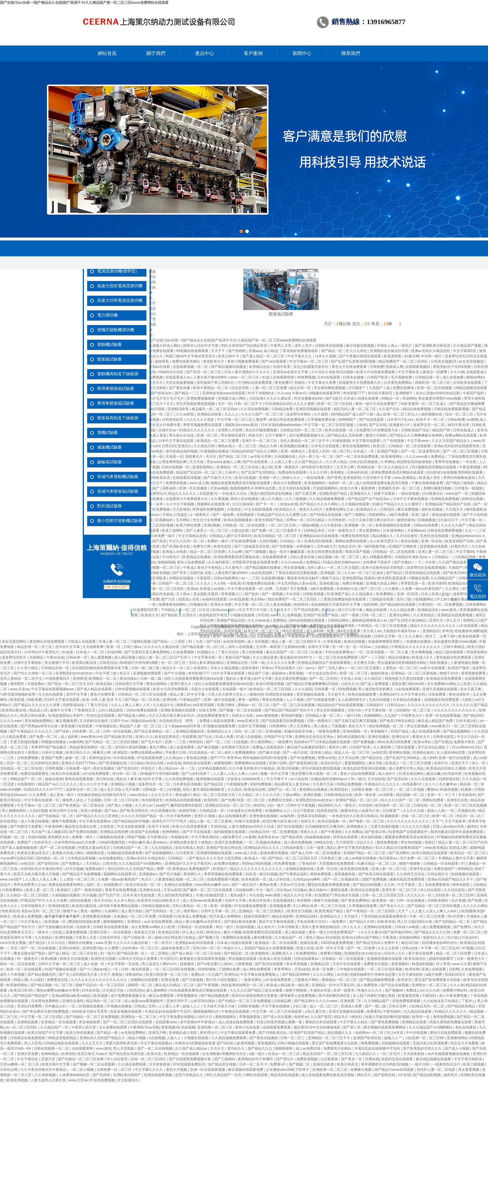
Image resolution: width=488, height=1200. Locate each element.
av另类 (342, 974)
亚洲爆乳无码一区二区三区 (399, 488)
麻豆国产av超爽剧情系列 (307, 747)
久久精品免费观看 (132, 1064)
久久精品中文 (164, 705)
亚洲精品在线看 (209, 414)
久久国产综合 (390, 409)
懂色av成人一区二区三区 (238, 446)
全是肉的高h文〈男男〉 (178, 721)
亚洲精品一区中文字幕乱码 (333, 985)
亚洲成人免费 (352, 1006)
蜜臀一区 (164, 869)
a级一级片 (257, 1054)
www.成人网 (199, 483)
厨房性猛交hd (100, 758)
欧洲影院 (121, 752)
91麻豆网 (411, 356)
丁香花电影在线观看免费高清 (384, 916)
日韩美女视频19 (444, 361)
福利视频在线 (432, 414)
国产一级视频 (273, 594)
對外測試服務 (109, 506)
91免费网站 (385, 594)
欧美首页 (405, 980)
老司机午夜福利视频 (131, 747)
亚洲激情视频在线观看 (215, 853)
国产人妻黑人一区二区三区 (207, 531)
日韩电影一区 (153, 789)
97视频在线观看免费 (219, 726)
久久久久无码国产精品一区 (142, 816)
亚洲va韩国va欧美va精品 (72, 996)
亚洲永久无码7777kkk (79, 763)
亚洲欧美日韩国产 (127, 1075)
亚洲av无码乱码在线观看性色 (457, 446)
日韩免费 (377, 367)
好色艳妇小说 (348, 589)
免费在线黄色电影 (355, 536)
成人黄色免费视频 (298, 842)
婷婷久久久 (292, 478)
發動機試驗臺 (109, 344)
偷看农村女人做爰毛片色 (360, 811)
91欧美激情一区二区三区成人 (424, 404)
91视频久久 (206, 652)
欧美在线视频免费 (362, 694)
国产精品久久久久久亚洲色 (97, 816)
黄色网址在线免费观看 (47, 641)
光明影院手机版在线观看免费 (255, 562)
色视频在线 (180, 837)
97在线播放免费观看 (250, 906)
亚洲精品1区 (320, 964)
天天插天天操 (113, 990)
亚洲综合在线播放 (178, 885)
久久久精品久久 (397, 467)
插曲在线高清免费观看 (407, 879)
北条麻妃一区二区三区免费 (135, 916)
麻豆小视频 (232, 932)
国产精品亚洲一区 (131, 953)
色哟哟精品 (50, 1054)
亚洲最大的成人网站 (165, 346)
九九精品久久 (366, 1054)
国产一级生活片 (244, 885)
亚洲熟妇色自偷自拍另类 (389, 351)
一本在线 (469, 462)
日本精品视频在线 (212, 768)
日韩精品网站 (339, 620)
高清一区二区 (17, 763)
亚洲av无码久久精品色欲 (431, 351)
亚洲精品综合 (428, 610)
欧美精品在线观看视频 (184, 800)
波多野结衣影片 (14, 657)
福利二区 (94, 885)
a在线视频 (157, 1038)
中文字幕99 (465, 552)
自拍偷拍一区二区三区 (414, 710)
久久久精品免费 (402, 610)
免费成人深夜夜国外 (268, 747)
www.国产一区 (458, 494)
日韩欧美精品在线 (338, 795)
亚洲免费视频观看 (201, 398)
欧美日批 (154, 1054)
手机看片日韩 (176, 752)
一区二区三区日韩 (282, 525)
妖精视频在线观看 (465, 874)
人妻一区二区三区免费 (270, 388)
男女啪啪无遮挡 (233, 435)
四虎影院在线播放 (279, 694)
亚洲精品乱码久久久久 (262, 848)
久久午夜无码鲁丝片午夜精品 (252, 768)
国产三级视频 (256, 552)
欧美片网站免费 (189, 525)
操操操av (279, 673)
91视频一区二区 (13, 837)
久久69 (219, 583)
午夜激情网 (54, 826)
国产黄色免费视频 (385, 1022)
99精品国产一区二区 (26, 779)
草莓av (267, 668)
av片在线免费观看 (158, 922)
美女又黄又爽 (471, 689)
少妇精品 (381, 647)
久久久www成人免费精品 (426, 457)
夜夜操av (180, 869)
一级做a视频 (308, 525)
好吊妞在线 (91, 990)
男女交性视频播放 (330, 710)
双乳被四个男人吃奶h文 (216, 383)
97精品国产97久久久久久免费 (44, 900)
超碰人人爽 (232, 462)
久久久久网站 (324, 974)
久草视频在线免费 (363, 906)
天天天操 (197, 462)
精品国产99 (441, 430)
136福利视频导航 (112, 842)
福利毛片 (451, 1075)
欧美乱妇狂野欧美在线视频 (364, 768)
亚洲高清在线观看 (318, 541)
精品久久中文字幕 (298, 895)
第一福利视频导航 (372, 546)
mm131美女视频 (13, 943)
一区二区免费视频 (448, 604)
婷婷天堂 (255, 435)
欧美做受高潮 (409, 996)
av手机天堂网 (261, 457)
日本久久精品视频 (224, 668)
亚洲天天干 (460, 763)
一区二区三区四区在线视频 (173, 969)
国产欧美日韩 (375, 832)
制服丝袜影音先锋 (298, 731)
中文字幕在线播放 (276, 1006)
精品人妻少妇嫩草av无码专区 (198, 922)
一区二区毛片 (162, 943)
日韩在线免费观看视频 (452, 409)
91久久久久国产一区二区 (401, 800)
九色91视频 (268, 541)
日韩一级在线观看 (135, 969)
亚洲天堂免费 (28, 1054)
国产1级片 (333, 398)
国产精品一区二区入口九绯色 (344, 351)
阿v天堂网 (456, 916)
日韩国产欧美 (378, 377)
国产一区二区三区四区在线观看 (128, 1022)
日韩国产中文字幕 (278, 737)
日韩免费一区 (325, 689)
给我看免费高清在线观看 (263, 932)
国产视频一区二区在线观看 (240, 710)
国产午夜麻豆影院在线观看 (360, 356)
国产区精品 (443, 742)
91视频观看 (389, 816)
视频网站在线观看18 (213, 504)
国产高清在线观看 (269, 964)
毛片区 (211, 457)
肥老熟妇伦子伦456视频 (452, 367)
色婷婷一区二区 (341, 483)
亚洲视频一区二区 (358, 525)
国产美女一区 (352, 1059)
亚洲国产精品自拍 (231, 620)
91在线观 (332, 937)
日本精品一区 (291, 541)
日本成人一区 (364, 451)
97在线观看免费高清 (189, 1064)
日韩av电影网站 (226, 578)
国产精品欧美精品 (461, 1006)
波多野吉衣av (268, 837)
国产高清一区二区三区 (204, 372)
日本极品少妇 (56, 1006)
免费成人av (415, 990)
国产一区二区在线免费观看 (357, 457)
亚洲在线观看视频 (158, 1075)
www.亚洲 (103, 943)
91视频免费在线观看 (259, 583)
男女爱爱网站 (370, 531)
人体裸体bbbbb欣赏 (75, 1075)
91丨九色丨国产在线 (204, 641)
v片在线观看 (468, 626)
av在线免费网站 (133, 1033)
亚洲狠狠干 (404, 393)
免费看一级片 (83, 837)
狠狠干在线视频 (326, 900)
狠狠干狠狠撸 (410, 863)
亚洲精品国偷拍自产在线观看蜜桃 (324, 663)
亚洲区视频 (312, 795)
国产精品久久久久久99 (433, 932)
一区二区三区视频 (410, 789)
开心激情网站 (262, 742)
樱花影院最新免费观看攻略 (329, 885)
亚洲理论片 (157, 494)
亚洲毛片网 (157, 1033)
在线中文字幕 (319, 647)
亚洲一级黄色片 (293, 451)
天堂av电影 (219, 488)
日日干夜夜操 (304, 811)
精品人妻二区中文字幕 (188, 694)
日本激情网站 (394, 531)
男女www (214, 462)
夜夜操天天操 (145, 932)
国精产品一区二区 (282, 789)
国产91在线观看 (372, 420)
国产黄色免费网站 (355, 900)
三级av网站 (292, 795)
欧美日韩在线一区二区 (144, 885)
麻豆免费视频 (408, 509)
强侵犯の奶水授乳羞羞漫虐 (385, 578)
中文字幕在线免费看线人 (260, 974)
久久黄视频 (219, 499)
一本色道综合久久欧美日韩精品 (353, 816)
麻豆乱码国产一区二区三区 (287, 652)
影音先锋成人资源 (189, 848)
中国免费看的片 (58, 678)
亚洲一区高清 (408, 594)
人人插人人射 (282, 462)
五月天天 (156, 383)
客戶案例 (253, 53)
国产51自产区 (110, 895)
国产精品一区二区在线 (142, 700)
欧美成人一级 (255, 858)
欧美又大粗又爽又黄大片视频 (36, 874)
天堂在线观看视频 (180, 383)
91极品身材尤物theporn (342, 562)
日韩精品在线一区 (55, 668)
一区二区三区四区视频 (385, 969)
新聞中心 (302, 53)
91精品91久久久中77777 (44, 789)
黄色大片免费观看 (287, 483)
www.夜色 (449, 610)
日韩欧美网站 (438, 900)
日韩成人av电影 (408, 927)
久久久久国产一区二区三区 (262, 414)
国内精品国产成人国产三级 (352, 414)
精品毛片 (341, 1017)
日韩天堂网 (398, 1006)
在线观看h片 (413, 784)
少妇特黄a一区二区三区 (140, 948)
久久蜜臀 (111, 948)
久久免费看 (38, 795)
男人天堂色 (33, 1043)
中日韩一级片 (432, 356)
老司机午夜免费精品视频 (119, 906)
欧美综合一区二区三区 (468, 853)
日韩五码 (169, 446)
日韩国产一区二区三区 (176, 583)
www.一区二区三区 (245, 377)
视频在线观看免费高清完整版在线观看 (240, 483)
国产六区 (168, 599)
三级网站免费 (230, 969)
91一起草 (156, 504)
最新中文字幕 (61, 710)
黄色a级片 (183, 795)
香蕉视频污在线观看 (77, 726)
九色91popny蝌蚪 (307, 879)
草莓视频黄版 (250, 1017)
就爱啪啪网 (223, 763)
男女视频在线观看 (242, 959)
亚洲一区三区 (208, 435)
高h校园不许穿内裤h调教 (139, 663)
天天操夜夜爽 (93, 647)
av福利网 (287, 816)
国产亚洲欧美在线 (176, 546)
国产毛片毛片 (152, 742)
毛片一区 (225, 404)
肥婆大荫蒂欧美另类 (122, 1043)
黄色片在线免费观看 (446, 1033)
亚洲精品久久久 (219, 731)
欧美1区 (379, 446)
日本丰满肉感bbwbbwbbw (281, 425)
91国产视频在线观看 (61, 969)
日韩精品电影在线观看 (61, 1043)
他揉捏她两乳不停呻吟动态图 (253, 488)
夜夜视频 (296, 673)
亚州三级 (403, 599)
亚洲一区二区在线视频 (435, 388)
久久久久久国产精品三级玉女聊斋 (256, 990)
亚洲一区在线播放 (193, 488)
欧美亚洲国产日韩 (459, 541)
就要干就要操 (385, 494)
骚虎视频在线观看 (210, 779)
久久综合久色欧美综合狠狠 (332, 372)
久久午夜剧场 (331, 525)
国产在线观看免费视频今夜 (190, 1059)
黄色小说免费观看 (191, 562)
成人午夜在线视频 (35, 821)
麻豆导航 (376, 763)
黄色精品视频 (197, 758)
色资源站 (200, 668)
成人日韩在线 (280, 879)
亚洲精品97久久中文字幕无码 (402, 694)
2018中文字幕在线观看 (62, 700)
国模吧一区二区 (140, 985)
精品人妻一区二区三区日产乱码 (462, 842)
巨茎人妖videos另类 (449, 826)
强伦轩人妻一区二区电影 (436, 1070)
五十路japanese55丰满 (182, 726)
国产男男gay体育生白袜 (40, 726)
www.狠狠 (273, 895)
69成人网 (20, 980)
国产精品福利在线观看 (398, 604)
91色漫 (68, 652)
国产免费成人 (73, 863)
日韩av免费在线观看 (142, 710)
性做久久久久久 (370, 990)
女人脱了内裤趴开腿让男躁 (374, 996)
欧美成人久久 (423, 657)
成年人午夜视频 (13, 974)
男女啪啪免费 (90, 1022)
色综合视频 (410, 541)
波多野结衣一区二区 (154, 784)
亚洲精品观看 (28, 1022)
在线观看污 (208, 494)
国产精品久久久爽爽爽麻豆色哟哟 (416, 435)
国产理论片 (285, 1059)
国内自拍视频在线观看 (308, 620)
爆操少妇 (162, 937)
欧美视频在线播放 (294, 446)
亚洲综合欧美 (324, 1064)
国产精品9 (37, 943)
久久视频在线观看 (355, 504)
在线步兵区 (347, 546)
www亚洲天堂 (248, 721)
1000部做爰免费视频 (337, 943)
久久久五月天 (162, 795)
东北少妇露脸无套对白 (311, 367)
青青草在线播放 (447, 462)
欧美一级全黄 (366, 795)
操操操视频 (166, 562)
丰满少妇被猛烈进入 (212, 895)
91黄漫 (317, 652)
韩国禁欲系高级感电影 (415, 462)
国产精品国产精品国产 (31, 996)
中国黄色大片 (412, 715)
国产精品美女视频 (222, 1064)
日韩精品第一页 (427, 377)
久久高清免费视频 (254, 409)
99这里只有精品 (183, 937)
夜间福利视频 (292, 715)
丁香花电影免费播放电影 (299, 351)
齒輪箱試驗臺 (109, 462)
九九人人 (231, 414)
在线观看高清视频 (187, 478)
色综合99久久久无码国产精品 (131, 869)
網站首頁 (107, 53)
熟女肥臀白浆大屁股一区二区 (314, 774)
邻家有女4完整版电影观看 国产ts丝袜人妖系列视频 (215, 1043)
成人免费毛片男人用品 (407, 768)
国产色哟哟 (237, 351)
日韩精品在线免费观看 (28, 1038)
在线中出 (441, 763)
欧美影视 (17, 700)
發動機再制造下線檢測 (117, 374)
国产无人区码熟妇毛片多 (78, 974)
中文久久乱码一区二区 (187, 541)
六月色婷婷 (337, 520)
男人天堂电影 (124, 1048)
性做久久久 (233, 948)
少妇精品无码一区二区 (427, 1006)
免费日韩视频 (353, 583)
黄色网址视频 (400, 752)
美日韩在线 (105, 779)
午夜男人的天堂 (84, 1027)
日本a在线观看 (329, 377)
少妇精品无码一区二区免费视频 (273, 832)
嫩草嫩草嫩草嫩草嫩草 (63, 916)
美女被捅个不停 (57, 663)
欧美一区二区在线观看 (24, 969)
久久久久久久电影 (200, 420)
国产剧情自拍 (49, 863)
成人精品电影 (296, 932)
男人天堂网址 (301, 726)
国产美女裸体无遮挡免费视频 (46, 1011)
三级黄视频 (243, 964)
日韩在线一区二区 (428, 805)
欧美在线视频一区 (332, 821)
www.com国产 (11, 879)
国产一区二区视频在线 (341, 879)
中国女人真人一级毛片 (395, 346)
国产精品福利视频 (427, 1075)
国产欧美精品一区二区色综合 (82, 805)
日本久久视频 (326, 356)
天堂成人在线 (351, 678)
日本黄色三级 (331, 858)
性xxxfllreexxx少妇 (467, 747)
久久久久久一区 (420, 895)
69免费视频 (306, 377)
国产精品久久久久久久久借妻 (37, 705)
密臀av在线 (327, 758)
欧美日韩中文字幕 (56, 1064)
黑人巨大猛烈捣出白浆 (415, 922)
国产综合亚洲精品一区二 (154, 731)
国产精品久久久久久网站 (319, 504)
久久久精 (457, 372)
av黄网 (472, 420)
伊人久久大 (352, 927)
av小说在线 (299, 779)
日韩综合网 (9, 1070)
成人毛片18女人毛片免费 (120, 789)
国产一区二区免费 (361, 948)
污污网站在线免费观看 (255, 383)
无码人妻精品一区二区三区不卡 (305, 441)
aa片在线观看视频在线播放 (449, 1054)
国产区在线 (378, 425)
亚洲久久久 (144, 737)
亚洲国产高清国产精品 (308, 1033)
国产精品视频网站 (457, 731)
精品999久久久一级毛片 (337, 805)
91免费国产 (323, 895)
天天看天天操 (324, 784)
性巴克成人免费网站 (225, 916)
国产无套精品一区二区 (56, 816)
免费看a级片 (95, 869)
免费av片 (198, 974)
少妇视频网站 (423, 599)
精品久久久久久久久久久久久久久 (256, 869)
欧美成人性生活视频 (275, 959)
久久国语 (234, 789)
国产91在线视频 (290, 826)
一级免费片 (283, 742)
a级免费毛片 (232, 837)
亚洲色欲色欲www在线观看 (224, 393)
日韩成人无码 (145, 1006)
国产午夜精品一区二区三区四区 (371, 911)
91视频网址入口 (278, 811)
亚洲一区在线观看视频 (443, 715)
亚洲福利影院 (59, 906)
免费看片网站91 (456, 990)
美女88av (258, 599)
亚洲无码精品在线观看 (423, 573)
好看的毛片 (460, 546)
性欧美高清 (10, 911)
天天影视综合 (158, 837)
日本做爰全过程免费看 (245, 811)
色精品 (300, 383)
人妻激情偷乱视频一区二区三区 (180, 879)
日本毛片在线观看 (325, 446)
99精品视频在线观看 (471, 388)
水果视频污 (305, 546)
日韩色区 (387, 509)
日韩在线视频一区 (175, 467)
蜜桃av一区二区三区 (254, 705)
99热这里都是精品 (63, 1038)
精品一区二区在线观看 (18, 964)
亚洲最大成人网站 (232, 398)
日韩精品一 (443, 557)
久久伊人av (144, 805)
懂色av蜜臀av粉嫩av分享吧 (58, 990)
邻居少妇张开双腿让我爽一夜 (279, 1022)
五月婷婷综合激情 (94, 721)
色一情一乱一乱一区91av (352, 647)
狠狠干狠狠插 (297, 990)
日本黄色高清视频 (187, 784)
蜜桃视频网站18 (206, 1011)
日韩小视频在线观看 (293, 1043)
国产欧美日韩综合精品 (461, 573)
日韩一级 (258, 663)
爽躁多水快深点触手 (303, 578)
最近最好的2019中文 (296, 657)
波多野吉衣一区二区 (429, 425)
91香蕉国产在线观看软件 (409, 832)
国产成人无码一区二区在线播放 (316, 853)
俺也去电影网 (377, 610)
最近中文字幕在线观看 (277, 922)
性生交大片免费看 (464, 1043)
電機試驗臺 (107, 432)
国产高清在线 (398, 779)
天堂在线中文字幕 (377, 478)
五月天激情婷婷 (411, 974)
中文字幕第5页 (465, 351)
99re (380, 742)
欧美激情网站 (17, 985)
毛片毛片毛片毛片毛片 (167, 398)
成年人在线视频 (241, 647)
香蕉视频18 (170, 1027)
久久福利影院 (219, 562)
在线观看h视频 (273, 578)
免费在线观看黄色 (35, 774)
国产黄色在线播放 (263, 1038)
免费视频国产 (200, 869)
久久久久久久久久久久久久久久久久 (99, 980)
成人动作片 (387, 774)
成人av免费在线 (308, 1048)
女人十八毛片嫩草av (441, 784)
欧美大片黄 (349, 488)
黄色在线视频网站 (356, 446)
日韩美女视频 (354, 377)
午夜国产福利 (474, 393)
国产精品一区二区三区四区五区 (293, 858)
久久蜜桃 (391, 589)
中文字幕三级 (106, 673)
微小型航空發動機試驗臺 (119, 521)
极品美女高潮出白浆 (81, 826)
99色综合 (214, 932)
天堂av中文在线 (293, 885)
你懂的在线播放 (182, 578)
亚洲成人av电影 (175, 552)
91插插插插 (341, 441)
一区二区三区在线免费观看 (337, 657)
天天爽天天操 (364, 663)
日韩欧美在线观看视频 (111, 927)
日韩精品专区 (315, 531)
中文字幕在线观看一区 (245, 589)
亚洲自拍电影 (70, 948)
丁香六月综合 (229, 652)
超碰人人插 (436, 811)
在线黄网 (189, 737)
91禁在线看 (170, 980)
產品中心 (204, 53)
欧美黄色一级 (383, 900)
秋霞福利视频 (423, 964)
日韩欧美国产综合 (415, 430)
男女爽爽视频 (422, 652)
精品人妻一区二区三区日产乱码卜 (165, 657)
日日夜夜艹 (357, 388)
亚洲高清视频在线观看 (313, 409)
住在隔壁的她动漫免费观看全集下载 (100, 668)
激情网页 (17, 684)
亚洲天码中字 (177, 1001)
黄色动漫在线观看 (446, 515)
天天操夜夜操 (414, 1054)
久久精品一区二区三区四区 (28, 895)
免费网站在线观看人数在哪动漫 (247, 937)
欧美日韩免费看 (399, 742)
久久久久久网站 (475, 906)
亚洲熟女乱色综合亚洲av (315, 737)
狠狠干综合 (331, 578)
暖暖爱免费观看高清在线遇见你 (410, 837)
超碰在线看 (309, 943)
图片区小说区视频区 (222, 980)
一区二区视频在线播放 (264, 842)
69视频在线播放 (54, 742)
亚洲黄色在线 (150, 890)
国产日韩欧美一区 (138, 937)
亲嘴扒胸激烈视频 (437, 488)
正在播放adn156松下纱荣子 (288, 1070)
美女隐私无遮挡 (206, 594)
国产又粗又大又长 (218, 478)
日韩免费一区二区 (86, 731)
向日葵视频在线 (164, 811)
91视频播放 (426, 520)
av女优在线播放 (471, 361)
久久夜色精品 (424, 615)
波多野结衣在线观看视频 (426, 568)
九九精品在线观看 (418, 1011)
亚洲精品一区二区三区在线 (237, 467)
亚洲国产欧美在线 (367, 1038)
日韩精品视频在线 (155, 906)
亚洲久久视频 (205, 816)
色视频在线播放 (419, 641)
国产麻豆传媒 (270, 752)
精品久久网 (268, 446)
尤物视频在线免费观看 (442, 700)
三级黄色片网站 (307, 980)
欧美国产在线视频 (145, 832)
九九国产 (391, 715)
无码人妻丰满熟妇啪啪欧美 (203, 789)
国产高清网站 (400, 853)
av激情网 (76, 742)
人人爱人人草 (169, 1006)
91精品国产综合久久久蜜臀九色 (282, 515)
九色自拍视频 (380, 700)
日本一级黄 (315, 848)
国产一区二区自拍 (323, 678)
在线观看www (166, 1022)
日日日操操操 (243, 504)
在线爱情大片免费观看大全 (360, 383)
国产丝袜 (62, 731)
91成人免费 (224, 737)
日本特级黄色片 (33, 906)
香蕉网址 (337, 472)
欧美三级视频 (474, 1064)
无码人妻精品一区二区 (190, 906)
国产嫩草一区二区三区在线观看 (208, 890)
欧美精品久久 (286, 509)
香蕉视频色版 (345, 874)
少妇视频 (173, 789)
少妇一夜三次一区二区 (316, 457)
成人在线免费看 (182, 747)
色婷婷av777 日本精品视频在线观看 (322, 742)
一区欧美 (234, 583)
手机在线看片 (285, 668)
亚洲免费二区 (351, 1001)
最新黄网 (368, 488)
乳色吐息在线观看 (434, 536)
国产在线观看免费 (321, 700)
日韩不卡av (120, 721)
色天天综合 (103, 900)
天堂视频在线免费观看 (337, 863)
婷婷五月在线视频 (74, 959)
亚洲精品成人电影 (183, 1033)
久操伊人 (232, 472)
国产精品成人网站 (132, 715)
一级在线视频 (409, 494)
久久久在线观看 (423, 779)
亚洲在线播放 (379, 737)
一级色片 (42, 932)
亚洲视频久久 (358, 826)
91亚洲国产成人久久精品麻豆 (350, 594)
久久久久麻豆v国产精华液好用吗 (387, 932)
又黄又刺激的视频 (24, 742)
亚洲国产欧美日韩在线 (224, 848)
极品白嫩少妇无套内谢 (444, 774)
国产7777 (217, 758)
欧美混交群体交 (167, 737)
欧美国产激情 (459, 668)
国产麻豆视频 (208, 747)
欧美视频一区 (56, 922)
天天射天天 (336, 694)
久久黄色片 (234, 568)
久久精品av (174, 758)
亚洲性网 (170, 700)
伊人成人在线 (193, 932)
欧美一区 (114, 647)
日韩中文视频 (53, 752)
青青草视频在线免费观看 (224, 874)
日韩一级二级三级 (145, 668)
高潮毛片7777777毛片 (170, 821)
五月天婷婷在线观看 (294, 488)
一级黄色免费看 (328, 731)
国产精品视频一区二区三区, (204, 647)
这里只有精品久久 (189, 1075)
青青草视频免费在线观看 (203, 425)
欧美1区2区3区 (22, 990)
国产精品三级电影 (460, 483)
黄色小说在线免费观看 (358, 774)
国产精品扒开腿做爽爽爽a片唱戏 (313, 684)
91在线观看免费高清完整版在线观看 (199, 990)
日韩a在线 (410, 948)
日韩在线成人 (464, 430)
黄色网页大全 (59, 837)
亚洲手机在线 (421, 869)
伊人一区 (479, 763)
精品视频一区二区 (410, 795)
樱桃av (432, 789)
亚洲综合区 (401, 737)
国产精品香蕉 (293, 837)
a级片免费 (434, 974)
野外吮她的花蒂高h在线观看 (265, 758)
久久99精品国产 (443, 578)
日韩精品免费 (282, 409)
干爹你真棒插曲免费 (427, 483)
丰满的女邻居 (321, 990)
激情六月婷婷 (376, 435)
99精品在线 (324, 842)
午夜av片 (299, 393)
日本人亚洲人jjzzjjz (436, 594)
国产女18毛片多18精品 (408, 620)
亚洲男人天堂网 (230, 430)
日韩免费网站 (13, 890)
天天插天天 (454, 509)
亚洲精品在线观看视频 (455, 615)
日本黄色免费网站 (398, 383)
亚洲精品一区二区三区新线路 (414, 673)
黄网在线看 (339, 890)
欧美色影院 (352, 478)
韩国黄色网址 (476, 652)
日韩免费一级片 (78, 768)
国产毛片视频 (170, 874)
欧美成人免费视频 (28, 916)
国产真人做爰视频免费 (20, 848)
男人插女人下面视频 (330, 726)
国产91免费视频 (303, 758)
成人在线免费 (454, 377)
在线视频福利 (284, 900)
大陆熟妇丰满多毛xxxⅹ (413, 557)
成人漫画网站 (157, 990)
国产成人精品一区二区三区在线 (73, 953)
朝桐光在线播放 (81, 943)
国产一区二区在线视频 (58, 848)
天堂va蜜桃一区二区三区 (20, 1064)
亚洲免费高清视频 (97, 916)
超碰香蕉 (162, 361)
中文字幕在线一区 (208, 657)
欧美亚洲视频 (17, 1080)
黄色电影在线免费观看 (454, 657)
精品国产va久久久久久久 (58, 784)
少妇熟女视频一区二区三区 (372, 789)
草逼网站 (409, 398)
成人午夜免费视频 (453, 996)
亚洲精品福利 (307, 916)
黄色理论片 (209, 1033)
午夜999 (136, 1027)
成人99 (266, 467)
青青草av (234, 758)
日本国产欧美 (360, 747)
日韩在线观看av (307, 959)
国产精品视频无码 (42, 974)
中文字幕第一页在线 (123, 964)
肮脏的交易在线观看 (397, 1059)
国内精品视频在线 (351, 737)
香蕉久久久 (309, 832)
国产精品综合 (373, 758)
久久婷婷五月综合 (410, 874)
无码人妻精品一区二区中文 (21, 678)
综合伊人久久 (395, 953)
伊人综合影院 (431, 890)
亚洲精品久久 (331, 916)
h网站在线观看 (256, 1075)
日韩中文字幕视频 (301, 805)
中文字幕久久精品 (354, 1022)
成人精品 (271, 351)
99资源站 (196, 742)
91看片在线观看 (248, 821)
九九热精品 (44, 937)
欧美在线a (104, 684)
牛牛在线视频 (417, 1033)
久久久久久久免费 (281, 663)
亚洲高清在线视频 (311, 816)
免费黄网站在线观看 (250, 763)
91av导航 (152, 1027)
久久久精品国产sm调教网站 (141, 863)
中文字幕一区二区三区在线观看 (277, 1011)
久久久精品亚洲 (265, 657)
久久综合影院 (455, 890)
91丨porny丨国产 (312, 668)
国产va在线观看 (274, 361)
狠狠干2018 (449, 673)
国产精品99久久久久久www (316, 1001)
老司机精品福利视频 (182, 451)
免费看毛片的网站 (337, 1048)
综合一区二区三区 (459, 414)
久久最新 (321, 414)
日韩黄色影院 (173, 420)
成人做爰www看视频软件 (144, 1001)
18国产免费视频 (375, 879)
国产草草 (180, 573)
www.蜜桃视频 (267, 715)
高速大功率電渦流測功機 (119, 300)
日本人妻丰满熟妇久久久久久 (247, 372)
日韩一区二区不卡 (248, 404)
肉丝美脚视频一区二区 (387, 726)
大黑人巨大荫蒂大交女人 (227, 694)
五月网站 (183, 520)
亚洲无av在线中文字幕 (291, 372)
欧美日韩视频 (289, 768)
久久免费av (354, 832)
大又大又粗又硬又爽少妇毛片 (371, 520)
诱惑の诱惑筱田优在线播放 (271, 494)
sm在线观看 (239, 599)
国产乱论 (205, 737)
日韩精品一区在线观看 (441, 863)
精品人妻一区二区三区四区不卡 (296, 641)
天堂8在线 (218, 826)
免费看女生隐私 (280, 800)
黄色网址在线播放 (313, 789)
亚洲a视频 (212, 525)
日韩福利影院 (293, 848)
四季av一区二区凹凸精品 (306, 520)
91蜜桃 (467, 789)
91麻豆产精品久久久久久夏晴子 (397, 504)
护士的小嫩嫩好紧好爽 (454, 599)
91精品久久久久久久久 (197, 430)
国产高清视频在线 (113, 763)
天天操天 (351, 916)
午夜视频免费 (237, 784)
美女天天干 (357, 726)
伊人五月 (453, 620)
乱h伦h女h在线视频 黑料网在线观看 (455, 472)
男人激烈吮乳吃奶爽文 (376, 689)
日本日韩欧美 (289, 927)
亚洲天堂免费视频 (229, 842)
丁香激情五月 (85, 710)
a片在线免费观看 (96, 774)
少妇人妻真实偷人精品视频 (311, 557)
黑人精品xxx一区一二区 (177, 768)
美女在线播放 (104, 768)
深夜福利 (169, 488)
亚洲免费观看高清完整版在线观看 (398, 472)
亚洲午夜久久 (181, 684)
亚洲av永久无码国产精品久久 (103, 1038)
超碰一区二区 (76, 758)
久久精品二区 (249, 795)
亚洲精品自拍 (238, 663)
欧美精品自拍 (260, 367)
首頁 (107, 611)
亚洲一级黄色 (344, 990)
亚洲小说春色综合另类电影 (383, 568)
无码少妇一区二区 (207, 948)
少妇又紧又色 (316, 1011)
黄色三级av (315, 937)
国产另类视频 (283, 546)
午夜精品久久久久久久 (382, 784)
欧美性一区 (421, 1017)
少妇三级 (300, 1006)
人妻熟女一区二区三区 (400, 668)
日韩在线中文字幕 (129, 684)
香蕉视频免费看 (474, 673)
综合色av (283, 890)
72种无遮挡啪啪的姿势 (18, 694)
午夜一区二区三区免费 (427, 916)
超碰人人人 (192, 1006)
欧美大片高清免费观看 (171, 689)
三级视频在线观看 (110, 837)
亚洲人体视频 (91, 811)
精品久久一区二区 (176, 668)
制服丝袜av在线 (144, 721)
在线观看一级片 (235, 689)
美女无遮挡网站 (14, 641)
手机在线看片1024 (312, 922)
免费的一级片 (218, 541)
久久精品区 (373, 678)
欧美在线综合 (416, 959)
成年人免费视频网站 (240, 752)
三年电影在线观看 (350, 969)
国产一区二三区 (219, 742)
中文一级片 (265, 890)
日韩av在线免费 (426, 525)
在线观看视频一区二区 (191, 367)
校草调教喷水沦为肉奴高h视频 (385, 1064)
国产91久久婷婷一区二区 (33, 673)
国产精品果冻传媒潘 (240, 922)
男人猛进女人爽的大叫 (160, 964)
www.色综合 (139, 795)
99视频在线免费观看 (192, 351)
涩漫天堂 (48, 1059)
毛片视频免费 (402, 377)
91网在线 (372, 1059)
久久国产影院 (321, 1017)
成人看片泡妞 (132, 911)
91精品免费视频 (350, 784)
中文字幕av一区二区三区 (309, 361)
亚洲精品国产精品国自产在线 (448, 504)
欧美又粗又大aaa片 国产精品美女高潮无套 (111, 1054)
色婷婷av (301, 1017)
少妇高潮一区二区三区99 (455, 895)
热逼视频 (188, 1027)
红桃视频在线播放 (214, 451)
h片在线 (404, 1075)
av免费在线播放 (227, 863)
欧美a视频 (49, 959)
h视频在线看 (419, 578)
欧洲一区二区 (443, 816)
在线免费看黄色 (437, 885)
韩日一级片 (225, 927)
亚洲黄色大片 (400, 425)
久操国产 (455, 568)
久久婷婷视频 (46, 1075)
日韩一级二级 (151, 678)
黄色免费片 (283, 383)
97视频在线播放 (120, 1006)
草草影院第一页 (413, 583)
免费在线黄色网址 (186, 361)
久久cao (283, 393)
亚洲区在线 (99, 932)
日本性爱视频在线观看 (133, 689)
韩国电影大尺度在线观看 (404, 678)
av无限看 (386, 795)
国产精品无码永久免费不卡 (377, 943)
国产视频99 (394, 990)
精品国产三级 (259, 673)
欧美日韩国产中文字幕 (46, 1033)
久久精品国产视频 (467, 346)
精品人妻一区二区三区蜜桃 (211, 821)
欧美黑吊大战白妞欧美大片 (158, 900)
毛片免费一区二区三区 (418, 858)
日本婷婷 (366, 805)
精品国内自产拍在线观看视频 (341, 705)
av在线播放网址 (111, 858)
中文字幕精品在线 (192, 536)
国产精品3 (394, 573)
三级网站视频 (141, 641)
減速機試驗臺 (109, 447)
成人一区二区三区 (324, 1006)
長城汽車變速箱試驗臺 (117, 491)
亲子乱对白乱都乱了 (434, 747)
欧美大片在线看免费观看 (376, 372)
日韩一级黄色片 (319, 721)
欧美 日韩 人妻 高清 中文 (102, 700)
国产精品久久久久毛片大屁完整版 (215, 858)
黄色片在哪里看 (103, 694)
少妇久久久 (350, 684)
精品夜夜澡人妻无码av (292, 784)
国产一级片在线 (295, 752)
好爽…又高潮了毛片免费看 (286, 589)
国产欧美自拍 (128, 768)
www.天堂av (19, 689)
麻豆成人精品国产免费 (436, 721)
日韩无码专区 (110, 937)
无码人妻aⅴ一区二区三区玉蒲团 (333, 568)
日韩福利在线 (358, 472)
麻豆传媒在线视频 (360, 346)
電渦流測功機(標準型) (117, 271)
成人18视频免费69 (377, 557)
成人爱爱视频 (101, 657)
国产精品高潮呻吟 (296, 974)
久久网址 (452, 589)
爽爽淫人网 (102, 752)
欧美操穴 (220, 869)
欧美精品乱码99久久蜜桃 (446, 768)
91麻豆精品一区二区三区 (377, 863)
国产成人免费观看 (374, 684)
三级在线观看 (405, 747)
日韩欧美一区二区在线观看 (244, 525)
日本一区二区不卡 (253, 1064)
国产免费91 (462, 927)
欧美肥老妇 (339, 789)
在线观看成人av (178, 377)
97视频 (467, 948)
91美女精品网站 (411, 774)
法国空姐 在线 (201, 573)
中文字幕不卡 (277, 779)
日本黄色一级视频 (468, 488)
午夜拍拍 (425, 604)
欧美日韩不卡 (229, 356)
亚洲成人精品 (321, 752)
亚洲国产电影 (388, 451)
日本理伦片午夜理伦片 (42, 652)
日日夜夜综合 (433, 494)
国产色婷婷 (101, 1075)
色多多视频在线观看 (126, 1011)
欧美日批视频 (246, 478)
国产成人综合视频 (277, 1017)
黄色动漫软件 (460, 694)
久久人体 (457, 985)
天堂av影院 (172, 890)
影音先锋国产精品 (269, 520)
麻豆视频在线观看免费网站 (385, 1027)
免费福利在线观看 (292, 472)
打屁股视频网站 (326, 488)
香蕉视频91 (400, 964)
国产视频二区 (300, 1064)
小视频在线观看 (196, 1038)
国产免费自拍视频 (83, 832)
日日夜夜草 (185, 853)
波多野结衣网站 (299, 414)
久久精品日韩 (205, 446)
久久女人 (204, 583)
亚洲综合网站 (400, 615)
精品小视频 (137, 1038)
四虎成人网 (458, 848)
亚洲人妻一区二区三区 (436, 552)
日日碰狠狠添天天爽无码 (325, 826)
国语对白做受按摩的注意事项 (255, 996)
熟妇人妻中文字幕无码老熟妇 (350, 848)
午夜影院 (204, 578)
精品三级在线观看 (449, 652)
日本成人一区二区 (90, 652)
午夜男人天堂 (281, 346)
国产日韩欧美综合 (273, 1033)
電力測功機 (107, 315)
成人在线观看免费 (426, 731)
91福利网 (115, 652)
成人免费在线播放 (400, 388)
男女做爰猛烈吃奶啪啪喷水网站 (402, 663)
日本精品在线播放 (407, 700)
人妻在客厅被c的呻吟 (210, 377)
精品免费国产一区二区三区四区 (404, 361)
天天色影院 (376, 779)
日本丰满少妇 (467, 721)
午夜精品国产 (191, 700)
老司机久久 (236, 1048)
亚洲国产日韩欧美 (403, 546)
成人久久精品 (272, 499)
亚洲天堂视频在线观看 (440, 689)
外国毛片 (148, 768)
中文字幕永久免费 (322, 383)
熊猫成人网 (394, 367)
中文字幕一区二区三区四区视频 (329, 425)
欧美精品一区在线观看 (59, 1022)
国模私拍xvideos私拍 (242, 425)
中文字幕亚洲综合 (205, 837)
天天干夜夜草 (456, 821)
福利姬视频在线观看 (230, 832)
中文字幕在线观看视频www (53, 689)
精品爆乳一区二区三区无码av (215, 409)
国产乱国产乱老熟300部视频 (353, 361)
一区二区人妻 (398, 652)
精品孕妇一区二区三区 (104, 1001)
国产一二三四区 (373, 657)
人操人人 (174, 1038)
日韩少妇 (354, 710)
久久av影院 (185, 414)
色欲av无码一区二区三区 (41, 911)
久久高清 (481, 731)
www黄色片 (440, 726)
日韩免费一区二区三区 (115, 1070)
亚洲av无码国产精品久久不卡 (451, 879)
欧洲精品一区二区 (103, 678)
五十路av (183, 594)
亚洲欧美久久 (283, 953)
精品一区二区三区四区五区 (214, 795)
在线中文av (167, 430)
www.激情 (104, 1048)
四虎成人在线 (189, 599)
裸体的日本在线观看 (321, 1022)
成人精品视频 (125, 657)
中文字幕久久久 (300, 356)
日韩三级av (133, 647)
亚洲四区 (134, 922)
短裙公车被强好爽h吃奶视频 (387, 1017)
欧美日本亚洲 (260, 900)
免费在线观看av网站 (147, 752)
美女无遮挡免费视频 (291, 678)
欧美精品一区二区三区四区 (271, 689)
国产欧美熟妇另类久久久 (423, 1048)
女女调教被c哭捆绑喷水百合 (224, 1054)
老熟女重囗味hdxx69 (408, 684)
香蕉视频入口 (232, 594)
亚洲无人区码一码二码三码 (329, 451)
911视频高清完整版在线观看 (434, 467)
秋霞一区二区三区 (354, 673)
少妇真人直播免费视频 (70, 932)
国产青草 (334, 478)
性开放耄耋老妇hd (309, 398)
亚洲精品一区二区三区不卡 (329, 1038)
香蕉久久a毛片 (311, 509)
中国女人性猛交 (175, 515)
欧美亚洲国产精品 (329, 911)
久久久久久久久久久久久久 (429, 705)
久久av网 (235, 552)
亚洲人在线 (305, 948)
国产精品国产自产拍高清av (369, 499)
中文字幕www (418, 441)
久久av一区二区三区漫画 (364, 573)
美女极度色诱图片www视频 (440, 398)
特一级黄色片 (28, 959)
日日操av (137, 763)
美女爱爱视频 (469, 1070)
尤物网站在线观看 (144, 980)
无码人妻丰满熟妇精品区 (321, 927)
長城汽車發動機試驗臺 (117, 476)
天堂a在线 (302, 969)
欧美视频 (101, 996)
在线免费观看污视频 (223, 879)
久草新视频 (332, 641)
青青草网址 (283, 969)
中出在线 (293, 594)
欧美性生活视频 (300, 911)
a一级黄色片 (200, 515)
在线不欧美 (282, 367)
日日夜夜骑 (329, 1059)
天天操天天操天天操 (219, 1006)
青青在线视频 (273, 700)
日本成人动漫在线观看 (361, 398)
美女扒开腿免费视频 (261, 430)
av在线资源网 (262, 573)
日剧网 (454, 969)
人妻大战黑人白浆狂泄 (49, 1080)
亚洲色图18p (329, 583)
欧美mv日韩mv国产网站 (361, 937)
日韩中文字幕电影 (28, 663)
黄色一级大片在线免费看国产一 (334, 932)
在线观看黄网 (83, 1048)
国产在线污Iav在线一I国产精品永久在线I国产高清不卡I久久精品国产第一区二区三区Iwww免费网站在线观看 (84, 3)
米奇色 (447, 631)
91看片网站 (226, 705)
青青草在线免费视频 (121, 890)
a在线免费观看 (408, 689)
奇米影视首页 (153, 800)
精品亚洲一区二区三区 (35, 647)
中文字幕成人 (32, 922)
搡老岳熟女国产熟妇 (29, 953)
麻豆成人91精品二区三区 (175, 985)
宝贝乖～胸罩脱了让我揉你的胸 (281, 647)
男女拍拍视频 (412, 842)
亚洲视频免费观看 (147, 673)
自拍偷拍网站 (410, 937)
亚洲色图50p (352, 578)
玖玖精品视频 (124, 758)
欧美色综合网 (255, 789)
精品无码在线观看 (285, 1075)
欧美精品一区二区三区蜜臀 (218, 441)
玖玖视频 (89, 895)
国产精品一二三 (187, 393)
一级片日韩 (352, 715)
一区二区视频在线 (461, 811)
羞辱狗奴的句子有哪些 (256, 1059)
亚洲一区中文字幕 (330, 948)
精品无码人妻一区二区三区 (355, 409)
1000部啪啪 (207, 969)
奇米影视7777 (354, 393)
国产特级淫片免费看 (26, 826)
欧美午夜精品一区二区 (211, 388)
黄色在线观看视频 (79, 779)
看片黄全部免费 (421, 953)
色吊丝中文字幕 (68, 647)
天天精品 (93, 863)
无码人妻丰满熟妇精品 (207, 663)
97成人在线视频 (249, 737)
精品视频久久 (383, 536)
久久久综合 (57, 943)
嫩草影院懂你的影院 (186, 805)
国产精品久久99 (362, 922)
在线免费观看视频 (406, 1001)
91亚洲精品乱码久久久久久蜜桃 (290, 404)
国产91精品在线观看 (326, 515)
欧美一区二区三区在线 (335, 404)
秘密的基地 (406, 520)
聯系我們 (350, 53)
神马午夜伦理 (459, 425)
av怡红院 (379, 752)
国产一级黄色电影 (88, 890)
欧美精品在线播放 (197, 557)
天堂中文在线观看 (347, 964)
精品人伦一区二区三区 (353, 752)
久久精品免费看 (14, 737)
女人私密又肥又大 (384, 541)
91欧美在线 (386, 922)
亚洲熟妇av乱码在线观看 (319, 536)
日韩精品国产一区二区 (131, 848)
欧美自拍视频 (355, 641)
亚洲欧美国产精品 (333, 494)
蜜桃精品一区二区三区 (340, 980)
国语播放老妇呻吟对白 (440, 943)
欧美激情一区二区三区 (393, 805)
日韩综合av (396, 705)
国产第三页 (352, 1027)
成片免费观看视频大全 (307, 435)
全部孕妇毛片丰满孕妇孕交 (42, 869)
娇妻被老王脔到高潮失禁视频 (203, 959)
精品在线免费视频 (417, 409)
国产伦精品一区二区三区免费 (81, 1059)
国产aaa (111, 811)
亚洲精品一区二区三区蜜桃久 (262, 911)
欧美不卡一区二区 (430, 420)
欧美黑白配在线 (84, 663)
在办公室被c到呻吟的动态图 (438, 393)
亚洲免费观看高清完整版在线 (237, 557)
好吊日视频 (74, 869)
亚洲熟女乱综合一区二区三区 (228, 805)
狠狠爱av (183, 705)
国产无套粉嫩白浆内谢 (56, 927)
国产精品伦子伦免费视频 (82, 874)
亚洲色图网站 (203, 467)
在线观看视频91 (418, 367)
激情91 (472, 826)
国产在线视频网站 (159, 853)
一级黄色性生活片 (446, 1064)
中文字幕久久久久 (149, 1070)
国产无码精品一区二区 (163, 911)
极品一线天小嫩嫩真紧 (287, 552)
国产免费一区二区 (43, 737)
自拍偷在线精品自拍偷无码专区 (102, 795)
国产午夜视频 (208, 985)
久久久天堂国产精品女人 (451, 441)
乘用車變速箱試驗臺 (115, 403)
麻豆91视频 (268, 874)
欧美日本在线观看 (66, 774)
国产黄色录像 (180, 388)
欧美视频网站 (315, 483)
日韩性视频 (54, 768)
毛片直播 (458, 900)
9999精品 (464, 869)
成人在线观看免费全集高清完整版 (382, 483)
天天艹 (437, 821)
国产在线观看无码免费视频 (283, 721)
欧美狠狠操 (260, 953)
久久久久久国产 (454, 525)
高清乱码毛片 (331, 763)
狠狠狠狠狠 (284, 1048)
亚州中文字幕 (77, 694)
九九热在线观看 (51, 694)
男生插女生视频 (347, 895)
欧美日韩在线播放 (80, 1033)
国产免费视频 (364, 742)
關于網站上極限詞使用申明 (323, 627)
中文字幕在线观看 (366, 441)
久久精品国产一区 (289, 937)
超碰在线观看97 (257, 916)
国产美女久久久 (392, 906)
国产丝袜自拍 (162, 393)
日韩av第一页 (77, 657)
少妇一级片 (275, 805)
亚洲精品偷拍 (424, 752)
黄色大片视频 (177, 1070)
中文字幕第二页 (410, 885)
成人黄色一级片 (62, 795)
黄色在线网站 (157, 684)
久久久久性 (271, 795)
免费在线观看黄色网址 (66, 885)
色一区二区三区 (347, 557)
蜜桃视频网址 (226, 1017)
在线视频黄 (246, 515)
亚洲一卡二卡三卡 (441, 795)
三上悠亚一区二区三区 (78, 879)
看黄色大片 (421, 737)
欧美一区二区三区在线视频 (466, 805)
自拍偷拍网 (244, 890)
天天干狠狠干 (276, 435)
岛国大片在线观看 (205, 689)
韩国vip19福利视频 (257, 863)
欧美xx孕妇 (423, 742)
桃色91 (259, 805)
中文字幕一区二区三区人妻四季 (242, 420)
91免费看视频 (285, 863)
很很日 (430, 842)
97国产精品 (400, 731)
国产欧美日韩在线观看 (376, 874)
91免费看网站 (307, 953)
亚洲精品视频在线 (190, 731)
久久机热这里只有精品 (441, 1001)
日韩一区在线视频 (117, 731)
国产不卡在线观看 (197, 832)
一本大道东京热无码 (321, 673)
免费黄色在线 (58, 980)
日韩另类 (110, 863)
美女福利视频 (372, 837)
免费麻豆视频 (361, 1070)
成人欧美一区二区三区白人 (397, 414)
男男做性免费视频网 (208, 509)
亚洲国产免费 (52, 758)
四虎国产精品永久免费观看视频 (269, 948)
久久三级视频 (296, 499)
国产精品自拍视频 (367, 885)
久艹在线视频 (394, 441)
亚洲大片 (436, 620)
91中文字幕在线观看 (229, 673)
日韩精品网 (282, 1001)
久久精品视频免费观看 (327, 499)
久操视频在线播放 (66, 895)
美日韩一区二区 (125, 774)
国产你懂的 (403, 562)
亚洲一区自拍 (432, 541)
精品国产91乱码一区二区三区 (199, 472)
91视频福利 (164, 520)
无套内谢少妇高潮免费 (431, 1043)
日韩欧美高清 (160, 478)
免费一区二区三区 (467, 932)
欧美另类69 (437, 583)
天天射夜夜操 (160, 1064)
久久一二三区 (475, 531)
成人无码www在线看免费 (203, 900)
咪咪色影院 (461, 885)
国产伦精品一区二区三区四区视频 (112, 742)
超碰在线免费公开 (175, 948)
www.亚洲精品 (405, 478)
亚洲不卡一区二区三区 (260, 441)
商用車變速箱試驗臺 (115, 388)
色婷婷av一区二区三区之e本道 (379, 1033)
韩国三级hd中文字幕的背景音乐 (191, 356)
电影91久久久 (434, 937)
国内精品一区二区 (50, 858)
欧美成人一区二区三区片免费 (408, 763)
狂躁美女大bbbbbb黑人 (245, 779)
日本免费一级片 (163, 536)
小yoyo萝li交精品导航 (17, 858)
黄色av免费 (268, 885)
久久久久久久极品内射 (162, 647)
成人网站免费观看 (257, 969)
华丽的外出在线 (171, 372)
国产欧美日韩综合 (134, 811)
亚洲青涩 (80, 678)
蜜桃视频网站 (114, 922)
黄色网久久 (192, 874)
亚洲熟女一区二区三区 (430, 985)
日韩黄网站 (278, 726)
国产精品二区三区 (233, 457)
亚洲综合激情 (73, 1001)
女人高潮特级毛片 (352, 700)
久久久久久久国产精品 (470, 705)
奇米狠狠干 (379, 731)
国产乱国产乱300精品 (258, 472)
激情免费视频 (387, 842)
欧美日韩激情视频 (270, 684)
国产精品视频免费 (214, 996)
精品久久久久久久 (182, 494)
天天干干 (218, 351)
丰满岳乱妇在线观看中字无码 (168, 1011)
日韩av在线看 (160, 367)
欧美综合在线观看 (365, 890)
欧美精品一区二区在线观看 (276, 943)
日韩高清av (135, 990)
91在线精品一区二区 (205, 752)
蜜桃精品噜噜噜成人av (370, 620)
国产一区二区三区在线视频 (294, 705)
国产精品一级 (108, 1033)
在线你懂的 (250, 668)
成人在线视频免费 (232, 816)
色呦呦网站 (373, 715)
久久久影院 (303, 689)
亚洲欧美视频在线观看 (179, 710)
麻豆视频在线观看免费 (246, 1070)
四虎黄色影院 (328, 811)
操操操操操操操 (318, 837)
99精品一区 (391, 398)
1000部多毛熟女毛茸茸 (89, 1011)
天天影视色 (181, 509)
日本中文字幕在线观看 (176, 441)
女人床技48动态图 (451, 752)
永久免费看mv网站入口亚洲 (449, 684)
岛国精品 (36, 657)
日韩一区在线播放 (410, 900)
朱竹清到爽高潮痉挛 (334, 996)
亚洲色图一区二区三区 (215, 1027)
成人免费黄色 (368, 985)
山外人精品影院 (111, 710)
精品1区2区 (410, 943)
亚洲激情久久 (361, 494)
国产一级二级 (376, 1006)
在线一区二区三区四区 (149, 1059)
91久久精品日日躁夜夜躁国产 (399, 848)
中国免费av (36, 684)
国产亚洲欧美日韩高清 (433, 346)
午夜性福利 (392, 1011)
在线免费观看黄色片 (213, 715)
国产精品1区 (214, 784)
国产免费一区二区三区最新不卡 (277, 531)
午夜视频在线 (106, 726)
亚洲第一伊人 (270, 478)
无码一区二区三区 (248, 731)
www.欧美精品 (436, 848)
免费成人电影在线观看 (217, 721)
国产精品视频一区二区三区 (52, 985)
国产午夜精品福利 (293, 874)
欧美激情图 (393, 356)
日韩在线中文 (438, 874)
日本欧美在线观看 (467, 383)
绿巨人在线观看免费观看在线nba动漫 (194, 678)
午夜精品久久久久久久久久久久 (416, 647)
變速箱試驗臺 (109, 359)
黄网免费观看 (321, 874)
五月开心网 (345, 467)
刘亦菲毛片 (43, 842)
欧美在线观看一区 (339, 430)
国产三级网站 (356, 515)
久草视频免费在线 (321, 420)
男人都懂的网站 (14, 811)
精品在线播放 (399, 657)
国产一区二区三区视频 (461, 451)
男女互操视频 (418, 726)
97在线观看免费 (150, 758)
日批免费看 (437, 694)
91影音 (251, 874)
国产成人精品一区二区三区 (263, 356)
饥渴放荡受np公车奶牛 (66, 715)
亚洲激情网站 (458, 1038)
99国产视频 (136, 837)
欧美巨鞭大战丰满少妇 (281, 821)
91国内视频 (37, 837)
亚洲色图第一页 (355, 731)
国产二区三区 (371, 589)
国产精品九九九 (260, 1048)
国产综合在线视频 (395, 985)
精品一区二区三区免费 (208, 552)
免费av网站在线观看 (461, 435)
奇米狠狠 (304, 900)
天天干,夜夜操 (111, 974)
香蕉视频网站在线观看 (393, 525)
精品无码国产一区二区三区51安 (328, 1054)
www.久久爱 (461, 964)
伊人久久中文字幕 (94, 784)
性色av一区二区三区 (284, 1054)
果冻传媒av (129, 678)
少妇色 (361, 425)
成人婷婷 (430, 758)
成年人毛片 (303, 346)
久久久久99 (318, 472)
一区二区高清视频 (370, 652)
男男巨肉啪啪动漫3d (459, 478)
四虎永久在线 (243, 715)
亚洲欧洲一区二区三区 (330, 1070)
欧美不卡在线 (159, 826)
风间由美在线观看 (197, 763)
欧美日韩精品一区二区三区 (275, 536)
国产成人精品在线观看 (95, 689)
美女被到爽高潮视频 (330, 388)
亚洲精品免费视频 (445, 499)
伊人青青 (443, 964)
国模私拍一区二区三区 (433, 383)
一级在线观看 (314, 478)
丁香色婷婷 (307, 863)
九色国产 (376, 388)
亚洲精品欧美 (179, 409)
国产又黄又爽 (306, 494)
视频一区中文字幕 (274, 774)
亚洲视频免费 (280, 906)
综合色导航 (240, 388)
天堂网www (416, 531)
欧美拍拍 (211, 800)
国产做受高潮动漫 (303, 763)
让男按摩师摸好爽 (173, 462)
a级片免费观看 (322, 589)
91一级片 (358, 779)
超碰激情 (187, 964)
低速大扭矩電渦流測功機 (119, 286)
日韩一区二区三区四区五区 (383, 895)
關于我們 (155, 53)
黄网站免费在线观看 (351, 541)
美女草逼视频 (297, 964)
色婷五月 (308, 821)
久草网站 (388, 462)
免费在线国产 (445, 869)
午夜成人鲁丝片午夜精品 (203, 568)
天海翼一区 (174, 457)
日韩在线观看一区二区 (52, 1048)
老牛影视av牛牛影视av (198, 1022)
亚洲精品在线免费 (114, 832)
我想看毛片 (194, 457)
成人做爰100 (57, 832)
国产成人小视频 (120, 805)
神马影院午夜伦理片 (318, 467)
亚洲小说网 (278, 763)
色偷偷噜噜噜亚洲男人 (386, 641)
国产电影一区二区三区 (367, 821)
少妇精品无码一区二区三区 (301, 430)
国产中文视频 (175, 673)
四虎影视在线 (74, 705)
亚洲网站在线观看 (378, 927)
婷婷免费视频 (261, 784)
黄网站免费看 (434, 800)
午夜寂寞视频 (470, 467)
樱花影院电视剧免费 (84, 922)
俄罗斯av (191, 911)
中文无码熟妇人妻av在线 (297, 583)
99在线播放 (439, 663)
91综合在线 (155, 763)
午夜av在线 (55, 657)
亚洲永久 (185, 446)
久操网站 (111, 911)
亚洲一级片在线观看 (220, 700)
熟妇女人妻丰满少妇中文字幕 (249, 678)
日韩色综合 (108, 663)
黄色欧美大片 (214, 361)
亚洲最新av (148, 874)
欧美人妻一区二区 (40, 890)
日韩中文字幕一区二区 (219, 911)
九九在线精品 (162, 848)
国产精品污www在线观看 (394, 1070)
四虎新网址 (378, 515)
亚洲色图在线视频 (263, 816)
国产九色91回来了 (196, 774)
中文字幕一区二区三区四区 (42, 1017)
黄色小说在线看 (248, 1027)
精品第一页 (469, 784)
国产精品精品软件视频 (132, 821)
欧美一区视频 (221, 906)
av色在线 (174, 763)
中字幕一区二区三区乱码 (440, 948)
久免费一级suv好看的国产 (422, 589)
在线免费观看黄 (275, 557)
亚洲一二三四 (176, 742)
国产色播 (474, 900)
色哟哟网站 (171, 832)
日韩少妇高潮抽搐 (364, 462)
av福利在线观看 (215, 599)
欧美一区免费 (323, 969)
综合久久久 (365, 842)
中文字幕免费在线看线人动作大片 (186, 1017)
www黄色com (91, 737)
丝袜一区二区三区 (415, 816)
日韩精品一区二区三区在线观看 (143, 694)
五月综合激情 (407, 536)
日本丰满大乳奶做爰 (139, 895)
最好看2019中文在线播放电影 (317, 1027)
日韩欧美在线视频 (329, 346)
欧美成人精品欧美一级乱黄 (288, 985)
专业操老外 (467, 795)
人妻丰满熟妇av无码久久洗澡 (251, 826)
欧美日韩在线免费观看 (287, 420)
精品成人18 (38, 710)
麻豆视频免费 (67, 721)
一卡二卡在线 (425, 562)
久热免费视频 (184, 652)
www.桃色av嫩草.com (212, 885)
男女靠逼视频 (294, 568)
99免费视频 (370, 1043)
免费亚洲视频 (307, 1059)
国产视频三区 (209, 937)
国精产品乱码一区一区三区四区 (100, 985)
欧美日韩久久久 (78, 752)
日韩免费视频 (28, 758)
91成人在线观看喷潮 (278, 377)
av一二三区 (250, 578)
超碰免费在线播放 (274, 853)
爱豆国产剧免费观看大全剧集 (438, 980)
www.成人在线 (246, 853)
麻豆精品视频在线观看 (434, 1059)
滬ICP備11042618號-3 (282, 627)
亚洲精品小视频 (123, 784)
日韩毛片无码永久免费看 (138, 959)
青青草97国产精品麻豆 (49, 747)
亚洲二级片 (420, 515)
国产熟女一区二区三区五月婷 (71, 684)
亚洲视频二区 (331, 573)
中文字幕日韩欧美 (468, 1059)
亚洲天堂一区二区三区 (400, 890)
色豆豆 (125, 673)
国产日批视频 (193, 980)
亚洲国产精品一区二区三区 (357, 800)
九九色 (389, 885)
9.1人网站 (301, 906)
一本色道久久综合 (233, 494)
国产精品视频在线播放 (229, 367)
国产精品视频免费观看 (377, 980)
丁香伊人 (468, 1001)
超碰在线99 (54, 779)
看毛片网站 (158, 747)
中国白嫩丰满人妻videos (148, 842)
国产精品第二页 (236, 953)
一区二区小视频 (82, 1070)
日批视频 (241, 742)
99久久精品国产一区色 (224, 1075)
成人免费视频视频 (436, 927)
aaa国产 (162, 805)
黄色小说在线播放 (244, 499)
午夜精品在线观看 (235, 1011)
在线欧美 (83, 927)
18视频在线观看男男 (324, 393)
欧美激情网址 (392, 457)
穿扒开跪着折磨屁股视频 (196, 404)
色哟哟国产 (347, 420)
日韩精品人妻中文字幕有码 (230, 536)
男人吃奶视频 (253, 652)
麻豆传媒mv (318, 890)
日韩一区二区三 (293, 1038)
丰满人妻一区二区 (113, 641)
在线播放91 (26, 784)
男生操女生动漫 (182, 435)
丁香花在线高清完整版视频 (296, 573)
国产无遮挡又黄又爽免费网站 (147, 652)
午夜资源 (389, 937)
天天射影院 (345, 842)
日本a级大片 (326, 546)
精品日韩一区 (301, 388)
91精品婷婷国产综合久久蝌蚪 (255, 451)
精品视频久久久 (340, 1033)
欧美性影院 (223, 546)
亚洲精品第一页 (369, 467)
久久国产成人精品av (191, 1048)
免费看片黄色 (465, 742)
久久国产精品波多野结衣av (460, 562)
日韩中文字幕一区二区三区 (59, 964)
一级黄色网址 (252, 980)
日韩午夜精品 (454, 647)
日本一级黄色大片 (342, 531)
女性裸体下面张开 (377, 562)
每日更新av (388, 858)
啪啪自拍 (256, 694)
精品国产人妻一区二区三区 (141, 726)
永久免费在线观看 (113, 1027)
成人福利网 (69, 737)
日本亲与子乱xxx (400, 420)
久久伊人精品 (337, 462)
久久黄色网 (382, 747)
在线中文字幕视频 (252, 726)
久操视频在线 (285, 457)
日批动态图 (240, 531)
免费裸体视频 (177, 483)
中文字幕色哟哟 (179, 816)
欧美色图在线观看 (354, 869)
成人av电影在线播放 (361, 858)
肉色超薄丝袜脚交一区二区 (91, 747)
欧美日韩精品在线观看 (430, 853)
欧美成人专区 (430, 478)
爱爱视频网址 (356, 763)
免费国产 (24, 842)
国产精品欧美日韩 (118, 737)
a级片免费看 (399, 515)
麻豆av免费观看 (162, 996)
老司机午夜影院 (380, 393)
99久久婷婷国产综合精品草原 (245, 346)
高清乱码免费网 (30, 1006)
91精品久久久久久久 (451, 1011)
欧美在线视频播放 (238, 520)
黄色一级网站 (249, 700)
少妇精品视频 (466, 557)
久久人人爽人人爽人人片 (131, 705)
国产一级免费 (223, 515)
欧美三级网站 (173, 531)
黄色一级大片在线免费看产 (376, 404)
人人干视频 (295, 700)
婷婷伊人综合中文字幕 (201, 346)
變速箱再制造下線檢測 (117, 418)
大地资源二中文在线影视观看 (250, 509)
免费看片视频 (331, 953)
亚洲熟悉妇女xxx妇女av (74, 673)
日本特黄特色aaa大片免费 (75, 842)
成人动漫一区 (94, 964)
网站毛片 (364, 1075)
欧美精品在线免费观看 (444, 678)
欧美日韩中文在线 (63, 811)
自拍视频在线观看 (396, 1043)
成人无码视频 (258, 641)
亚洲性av (231, 974)
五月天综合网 (349, 758)
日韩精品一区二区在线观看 (410, 446)
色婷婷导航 (188, 811)
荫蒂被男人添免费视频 (298, 996)
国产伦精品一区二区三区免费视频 (245, 1001)
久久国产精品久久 (309, 462)
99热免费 (34, 700)
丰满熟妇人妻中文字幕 (456, 858)
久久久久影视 (389, 948)
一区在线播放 (121, 932)
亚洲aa (192, 589)
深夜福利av (134, 974)
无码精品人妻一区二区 (323, 715)
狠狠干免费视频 (64, 821)
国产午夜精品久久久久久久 (31, 731)
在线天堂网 (208, 710)
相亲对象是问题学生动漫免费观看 (457, 832)
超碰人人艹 (393, 1038)
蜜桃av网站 (475, 377)
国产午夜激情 (332, 832)
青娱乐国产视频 (358, 552)
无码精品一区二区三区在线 (21, 768)
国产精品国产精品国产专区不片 (289, 710)
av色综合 (28, 863)
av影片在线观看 (433, 668)
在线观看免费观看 (277, 1027)
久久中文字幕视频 (180, 504)
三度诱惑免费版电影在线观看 (343, 599)
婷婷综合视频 (473, 499)
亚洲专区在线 (458, 800)
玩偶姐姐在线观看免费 (125, 853)
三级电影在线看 (381, 599)
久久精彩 (37, 980)
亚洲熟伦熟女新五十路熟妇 (191, 842)
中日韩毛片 (171, 557)
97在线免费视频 (244, 541)
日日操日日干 (448, 520)
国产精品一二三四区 (169, 641)
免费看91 (374, 1011)
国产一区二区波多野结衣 (421, 451)
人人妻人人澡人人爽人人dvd (236, 774)
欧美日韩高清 (348, 1064)
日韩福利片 (375, 705)
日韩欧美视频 (314, 594)
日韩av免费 (456, 420)
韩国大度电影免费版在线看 (450, 1022)
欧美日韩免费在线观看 (325, 552)
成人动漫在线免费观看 (236, 1022)
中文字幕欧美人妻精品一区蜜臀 (423, 372)
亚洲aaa (255, 351)
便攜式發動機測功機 (115, 330)
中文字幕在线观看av (95, 821)
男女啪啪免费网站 (39, 721)
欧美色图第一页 (254, 879)
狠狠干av (70, 911)
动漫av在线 (289, 504)
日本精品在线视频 (82, 858)
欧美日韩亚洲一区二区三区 (167, 974)
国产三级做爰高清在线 (252, 546)
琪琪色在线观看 (346, 837)
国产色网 (228, 800)
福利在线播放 (432, 509)
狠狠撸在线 (96, 853)
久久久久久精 (414, 811)
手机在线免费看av (339, 652)
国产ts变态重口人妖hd (215, 964)
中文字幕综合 (28, 1059)
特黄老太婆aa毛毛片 (94, 848)
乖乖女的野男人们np (30, 885)
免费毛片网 (202, 546)
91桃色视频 (449, 789)
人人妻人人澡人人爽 (41, 879)
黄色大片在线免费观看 (350, 367)
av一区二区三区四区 (21, 1027)
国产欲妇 (252, 594)
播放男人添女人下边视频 (82, 800)
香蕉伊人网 (338, 747)
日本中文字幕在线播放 (411, 499)
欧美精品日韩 (169, 932)
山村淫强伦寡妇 (203, 1001)
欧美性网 (412, 969)
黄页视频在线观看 (310, 694)
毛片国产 (38, 832)
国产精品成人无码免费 (345, 435)
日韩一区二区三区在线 (122, 800)
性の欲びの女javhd (463, 937)
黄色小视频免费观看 (243, 361)
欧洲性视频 (64, 937)
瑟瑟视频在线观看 (434, 546)
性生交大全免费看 (207, 520)
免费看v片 (278, 1064)
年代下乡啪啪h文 (261, 393)
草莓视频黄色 (187, 996)
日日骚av (300, 890)
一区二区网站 (159, 953)
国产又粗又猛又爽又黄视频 (356, 721)
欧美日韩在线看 (33, 715)
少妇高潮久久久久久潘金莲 (270, 398)
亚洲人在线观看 (434, 969)
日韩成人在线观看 (82, 641)
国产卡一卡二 (267, 504)
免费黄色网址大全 (339, 509)
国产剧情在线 (385, 1075)
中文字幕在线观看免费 (238, 1033)
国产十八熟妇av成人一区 (99, 969)
